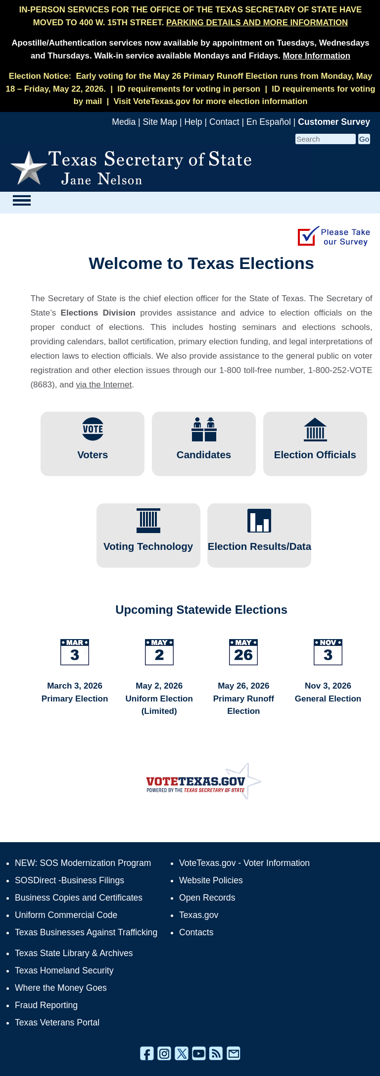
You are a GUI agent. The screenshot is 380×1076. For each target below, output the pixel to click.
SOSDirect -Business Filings (69, 880)
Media (124, 122)
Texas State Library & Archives (74, 953)
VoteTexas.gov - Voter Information (244, 863)
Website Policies (211, 880)
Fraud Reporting (46, 1005)
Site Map (160, 122)
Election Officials (315, 449)
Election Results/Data (259, 541)
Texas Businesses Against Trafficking (86, 932)
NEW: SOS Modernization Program (83, 863)
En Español (268, 122)
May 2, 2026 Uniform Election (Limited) (159, 698)
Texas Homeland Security (64, 970)
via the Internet (104, 384)
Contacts (196, 932)
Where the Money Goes (61, 988)
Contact (224, 122)
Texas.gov (198, 915)
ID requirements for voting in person (188, 89)
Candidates (204, 449)
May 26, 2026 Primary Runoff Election (243, 698)
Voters (92, 449)
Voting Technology (148, 541)
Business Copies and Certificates (78, 898)
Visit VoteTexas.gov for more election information (210, 101)
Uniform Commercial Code (66, 915)
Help (193, 122)
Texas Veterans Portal (57, 1022)
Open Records (207, 898)
